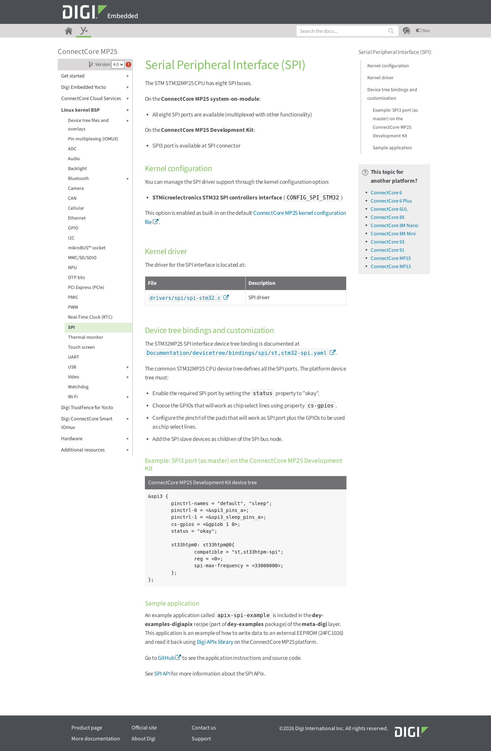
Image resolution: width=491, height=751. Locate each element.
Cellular (76, 208)
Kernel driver (380, 77)
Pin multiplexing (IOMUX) (93, 139)
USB (98, 367)
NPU (72, 267)
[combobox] (347, 31)
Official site (144, 728)
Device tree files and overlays (98, 124)
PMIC (73, 297)
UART (73, 357)
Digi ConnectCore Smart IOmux (95, 423)
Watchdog (78, 387)
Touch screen (81, 347)
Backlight (77, 168)
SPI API (162, 674)
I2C (71, 238)
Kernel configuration (388, 65)
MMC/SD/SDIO (82, 257)
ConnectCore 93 (387, 242)
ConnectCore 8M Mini (393, 233)
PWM (73, 307)
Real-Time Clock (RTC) (90, 317)
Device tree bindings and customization (392, 94)
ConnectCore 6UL (389, 209)
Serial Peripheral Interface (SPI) (394, 52)
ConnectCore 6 (386, 192)
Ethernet (77, 218)
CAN (72, 198)
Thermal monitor (85, 337)
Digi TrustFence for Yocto (87, 407)
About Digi (143, 738)
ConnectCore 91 (387, 250)
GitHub (166, 658)
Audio (74, 158)
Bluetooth (98, 179)
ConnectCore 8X (388, 217)
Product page (86, 728)
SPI (71, 327)
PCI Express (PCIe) (86, 287)
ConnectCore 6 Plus (391, 201)
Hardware (95, 438)
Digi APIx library (215, 642)
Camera (76, 188)
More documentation (95, 738)
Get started (95, 76)
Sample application (392, 147)
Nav (423, 30)
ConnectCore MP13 (391, 266)
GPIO (73, 228)
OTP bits (76, 277)
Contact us (204, 728)
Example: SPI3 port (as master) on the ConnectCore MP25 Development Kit (395, 123)
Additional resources (95, 450)
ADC (72, 148)
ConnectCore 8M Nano (394, 225)
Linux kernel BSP (95, 110)
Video (98, 377)
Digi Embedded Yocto (95, 87)
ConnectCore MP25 (88, 51)
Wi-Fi (98, 397)
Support (201, 738)
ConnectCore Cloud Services (95, 98)
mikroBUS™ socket (87, 248)
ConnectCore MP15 (391, 258)
